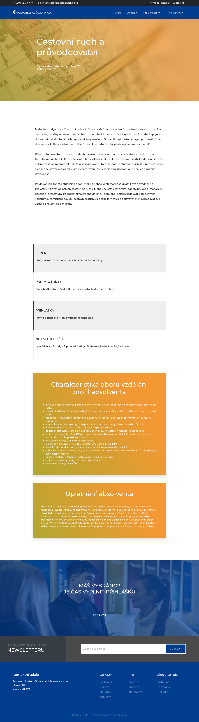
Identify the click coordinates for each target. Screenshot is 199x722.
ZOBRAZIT (99, 615)
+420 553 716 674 (23, 2)
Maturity (105, 692)
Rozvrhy (105, 687)
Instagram (163, 682)
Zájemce (133, 682)
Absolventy (135, 692)
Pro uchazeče (151, 12)
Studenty (134, 687)
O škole (131, 12)
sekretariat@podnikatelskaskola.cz (58, 2)
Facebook (163, 687)
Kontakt (154, 2)
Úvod (118, 12)
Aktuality (105, 697)
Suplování (178, 2)
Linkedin (162, 692)
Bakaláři (165, 2)
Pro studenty (174, 12)
